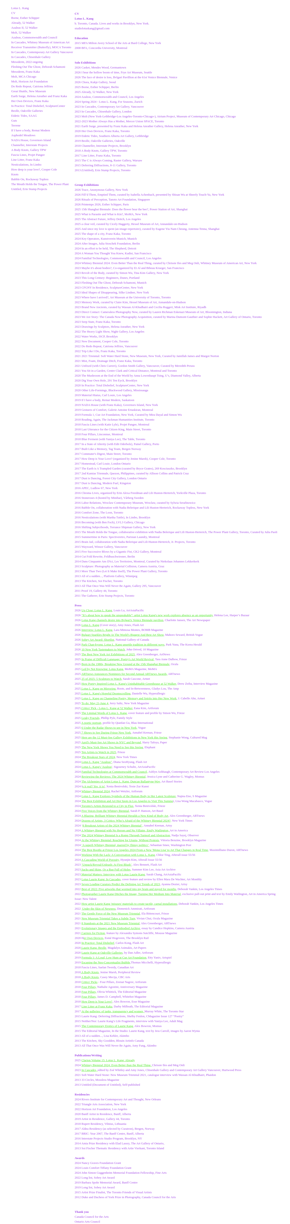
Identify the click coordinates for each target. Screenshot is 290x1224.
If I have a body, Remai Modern (30, 130)
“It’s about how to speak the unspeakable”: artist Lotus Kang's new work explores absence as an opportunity (147, 615)
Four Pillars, (88, 987)
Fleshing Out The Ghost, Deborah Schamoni (38, 66)
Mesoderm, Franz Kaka (25, 71)
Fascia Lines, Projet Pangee (28, 154)
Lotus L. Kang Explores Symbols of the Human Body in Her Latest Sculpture (128, 796)
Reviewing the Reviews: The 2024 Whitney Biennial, (113, 776)
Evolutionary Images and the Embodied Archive (110, 928)
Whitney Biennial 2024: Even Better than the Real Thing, (116, 1065)
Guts (14, 120)
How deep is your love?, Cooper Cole (34, 169)
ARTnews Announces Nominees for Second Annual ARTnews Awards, (124, 674)
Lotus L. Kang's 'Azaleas (96, 766)
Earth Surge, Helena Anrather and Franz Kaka (39, 96)
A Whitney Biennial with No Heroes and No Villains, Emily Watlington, (125, 830)
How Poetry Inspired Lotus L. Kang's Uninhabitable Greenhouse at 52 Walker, (129, 683)
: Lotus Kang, (115, 669)
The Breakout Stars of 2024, (98, 757)
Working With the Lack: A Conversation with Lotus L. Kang (118, 855)
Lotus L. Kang (20, 8)
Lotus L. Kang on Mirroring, (98, 688)
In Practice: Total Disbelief (97, 943)
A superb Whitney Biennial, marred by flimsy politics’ (116, 845)
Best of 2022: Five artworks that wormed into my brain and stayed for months (128, 889)
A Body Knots (90, 972)
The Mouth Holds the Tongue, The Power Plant (40, 184)
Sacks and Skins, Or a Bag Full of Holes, (106, 869)
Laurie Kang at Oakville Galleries (101, 952)
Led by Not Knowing (94, 669)
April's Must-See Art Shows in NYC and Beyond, (111, 742)
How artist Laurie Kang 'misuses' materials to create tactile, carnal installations (129, 903)
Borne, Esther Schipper (25, 18)
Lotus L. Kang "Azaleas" (96, 762)
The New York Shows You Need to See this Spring (112, 747)
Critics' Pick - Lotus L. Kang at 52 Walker (107, 708)
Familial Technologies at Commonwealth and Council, (114, 771)
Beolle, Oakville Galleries (27, 110)
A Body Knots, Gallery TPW (28, 150)
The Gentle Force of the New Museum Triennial (110, 913)
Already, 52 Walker (23, 22)
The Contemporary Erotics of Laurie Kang (107, 1026)
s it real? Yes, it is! (94, 786)
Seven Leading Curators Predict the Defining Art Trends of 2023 (120, 884)
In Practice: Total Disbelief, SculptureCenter (38, 106)
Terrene (16, 125)
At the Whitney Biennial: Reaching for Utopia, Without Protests (120, 840)
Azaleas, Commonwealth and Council (34, 37)
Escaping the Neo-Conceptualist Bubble (105, 962)
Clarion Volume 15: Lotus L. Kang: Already (108, 1060)
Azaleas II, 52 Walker (24, 27)
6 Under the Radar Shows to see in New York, (109, 727)
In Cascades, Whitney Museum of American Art (40, 42)
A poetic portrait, (91, 722)
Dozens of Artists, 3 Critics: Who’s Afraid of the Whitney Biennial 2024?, (126, 820)
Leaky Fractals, (90, 718)
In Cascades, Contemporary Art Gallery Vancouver (42, 52)
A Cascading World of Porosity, (100, 859)
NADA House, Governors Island (31, 140)
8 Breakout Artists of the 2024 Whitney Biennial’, (113, 825)
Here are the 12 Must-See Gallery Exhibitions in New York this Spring (124, 737)
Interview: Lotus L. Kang (96, 630)
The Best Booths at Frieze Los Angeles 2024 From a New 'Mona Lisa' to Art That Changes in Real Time (144, 850)
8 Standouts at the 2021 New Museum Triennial (110, 923)
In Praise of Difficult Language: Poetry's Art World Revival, (117, 659)
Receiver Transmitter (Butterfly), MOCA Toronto (41, 47)
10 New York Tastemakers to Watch (103, 649)
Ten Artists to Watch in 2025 (98, 752)
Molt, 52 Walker (21, 32)
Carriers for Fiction (93, 933)
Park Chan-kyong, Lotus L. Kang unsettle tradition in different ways (122, 644)
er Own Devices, (94, 938)
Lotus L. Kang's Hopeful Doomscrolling (105, 693)
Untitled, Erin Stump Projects (29, 189)
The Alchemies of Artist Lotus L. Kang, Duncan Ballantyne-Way (120, 781)
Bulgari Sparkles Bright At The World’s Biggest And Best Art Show (122, 634)
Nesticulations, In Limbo (26, 164)
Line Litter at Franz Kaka (96, 1006)
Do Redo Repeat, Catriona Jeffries (32, 86)
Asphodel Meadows (23, 135)
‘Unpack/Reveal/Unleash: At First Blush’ (106, 864)
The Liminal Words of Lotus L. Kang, (104, 713)
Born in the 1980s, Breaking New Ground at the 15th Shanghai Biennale (125, 664)
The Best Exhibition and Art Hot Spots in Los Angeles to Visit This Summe (127, 801)
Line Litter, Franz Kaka (25, 159)
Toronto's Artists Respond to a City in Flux (107, 806)
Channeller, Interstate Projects (29, 145)
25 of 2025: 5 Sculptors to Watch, (101, 678)
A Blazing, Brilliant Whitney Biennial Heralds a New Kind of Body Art (124, 815)
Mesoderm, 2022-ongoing (27, 62)
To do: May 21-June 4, (95, 703)
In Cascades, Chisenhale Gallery (31, 57)
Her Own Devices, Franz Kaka (30, 101)
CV (13, 13)
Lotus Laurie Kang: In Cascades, (101, 879)
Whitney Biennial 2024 (95, 791)
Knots (14, 174)
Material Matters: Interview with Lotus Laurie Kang (113, 874)
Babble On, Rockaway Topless (30, 179)
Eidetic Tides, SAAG (24, 115)
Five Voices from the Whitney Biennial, (105, 811)
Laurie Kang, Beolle (93, 947)
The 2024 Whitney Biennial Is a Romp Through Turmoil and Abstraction (125, 835)
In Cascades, (89, 1070)
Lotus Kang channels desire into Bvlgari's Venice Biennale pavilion (122, 620)
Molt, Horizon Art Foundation (29, 81)
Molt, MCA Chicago (23, 76)
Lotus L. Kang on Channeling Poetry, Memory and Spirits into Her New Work (128, 698)
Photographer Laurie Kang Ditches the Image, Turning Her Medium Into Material (131, 894)
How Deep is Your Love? (96, 1001)
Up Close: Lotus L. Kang (96, 610)
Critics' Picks (89, 982)
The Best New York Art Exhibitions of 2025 (108, 654)
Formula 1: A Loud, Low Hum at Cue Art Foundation (113, 957)
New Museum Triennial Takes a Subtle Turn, (108, 918)
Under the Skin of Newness (98, 908)
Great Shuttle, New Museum (28, 91)
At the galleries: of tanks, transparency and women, (113, 1011)
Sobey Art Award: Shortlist (97, 639)
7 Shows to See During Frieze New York (106, 732)
